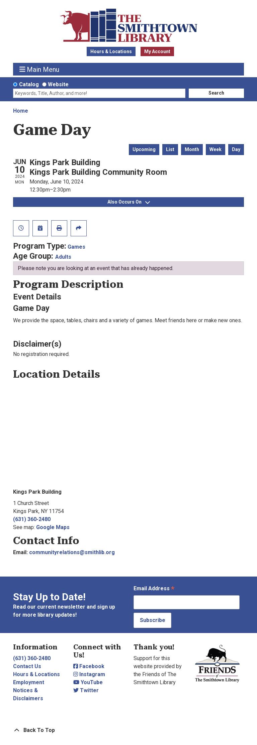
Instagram (89, 674)
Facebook (88, 666)
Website (58, 84)
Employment (28, 682)
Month (192, 149)
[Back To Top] (128, 730)
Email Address (154, 589)
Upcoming (144, 149)
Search (216, 93)
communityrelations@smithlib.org (72, 552)
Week (215, 149)
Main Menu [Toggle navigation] (39, 69)
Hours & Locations (111, 51)
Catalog (29, 84)
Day (236, 149)
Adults (63, 257)
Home (20, 111)
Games (76, 247)
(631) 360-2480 (32, 519)
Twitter (86, 690)
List (170, 149)
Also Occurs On (128, 202)
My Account (157, 51)
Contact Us (27, 666)
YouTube (88, 682)
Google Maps (53, 527)
